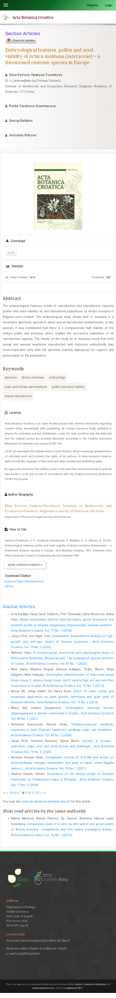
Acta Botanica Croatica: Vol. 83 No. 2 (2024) (41, 735)
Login (109, 5)
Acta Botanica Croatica (32, 17)
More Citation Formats (25, 564)
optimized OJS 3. (75, 988)
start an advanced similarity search (46, 801)
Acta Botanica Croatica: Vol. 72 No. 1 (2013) (41, 835)
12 (37, 793)
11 (33, 793)
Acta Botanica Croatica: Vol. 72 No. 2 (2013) (73, 685)
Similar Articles (19, 606)
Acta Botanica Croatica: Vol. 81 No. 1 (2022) (56, 663)
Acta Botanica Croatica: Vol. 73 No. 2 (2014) (67, 702)
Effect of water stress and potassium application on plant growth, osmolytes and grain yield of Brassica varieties (62, 696)
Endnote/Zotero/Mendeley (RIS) (24, 581)
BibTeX (9, 586)
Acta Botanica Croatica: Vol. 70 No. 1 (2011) (55, 768)
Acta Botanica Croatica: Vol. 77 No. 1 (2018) (41, 630)
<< (4, 793)
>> (44, 793)
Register (93, 5)
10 (29, 793)
